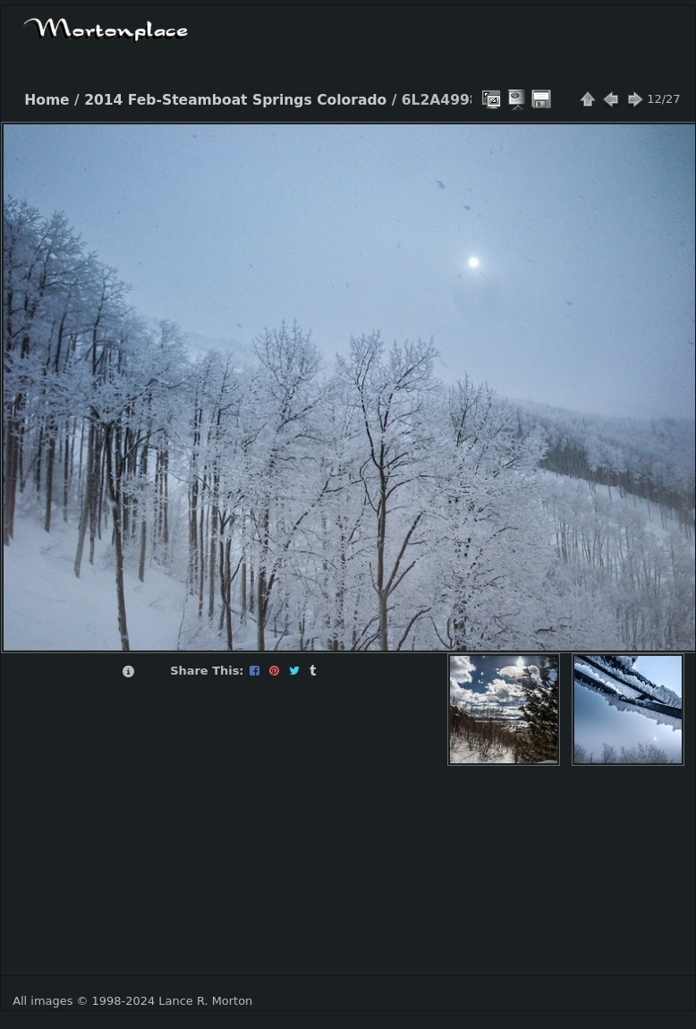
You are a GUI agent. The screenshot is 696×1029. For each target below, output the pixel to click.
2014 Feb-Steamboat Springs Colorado (235, 100)
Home (46, 100)
